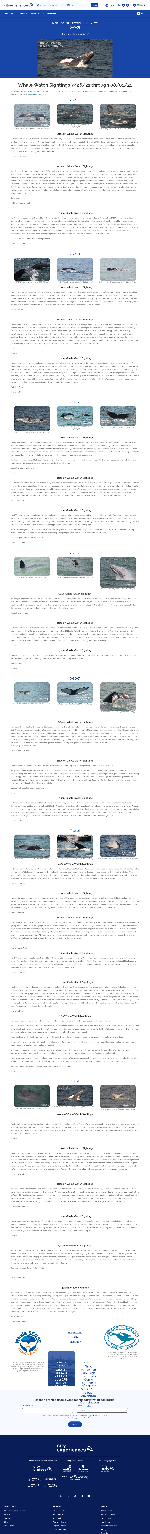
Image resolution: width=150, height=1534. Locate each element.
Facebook (75, 1342)
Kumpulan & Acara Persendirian (43, 13)
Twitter (75, 1337)
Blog (6, 1522)
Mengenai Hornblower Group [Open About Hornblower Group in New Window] (15, 1511)
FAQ (129, 5)
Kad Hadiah (105, 1522)
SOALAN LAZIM (58, 1511)
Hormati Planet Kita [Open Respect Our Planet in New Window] (11, 1518)
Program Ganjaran (59, 1526)
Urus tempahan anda (60, 1522)
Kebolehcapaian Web (109, 1526)
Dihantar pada (75, 34)
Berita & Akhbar (58, 1518)
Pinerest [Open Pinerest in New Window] (82, 1496)
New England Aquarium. (37, 94)
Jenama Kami (21, 13)
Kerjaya (7, 1514)
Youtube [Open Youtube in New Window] (89, 1496)
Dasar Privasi (88, 1418)
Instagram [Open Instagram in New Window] (68, 1496)
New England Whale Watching (113, 91)
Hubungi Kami (57, 1514)
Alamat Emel (27, 1406)
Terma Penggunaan (74, 1418)
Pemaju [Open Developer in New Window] (104, 1529)
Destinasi (8, 13)
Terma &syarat (106, 1511)
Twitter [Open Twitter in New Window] (75, 1496)
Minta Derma (9, 1526)
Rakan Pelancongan (60, 1529)
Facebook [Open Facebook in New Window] (61, 1496)
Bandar (80, 1406)
